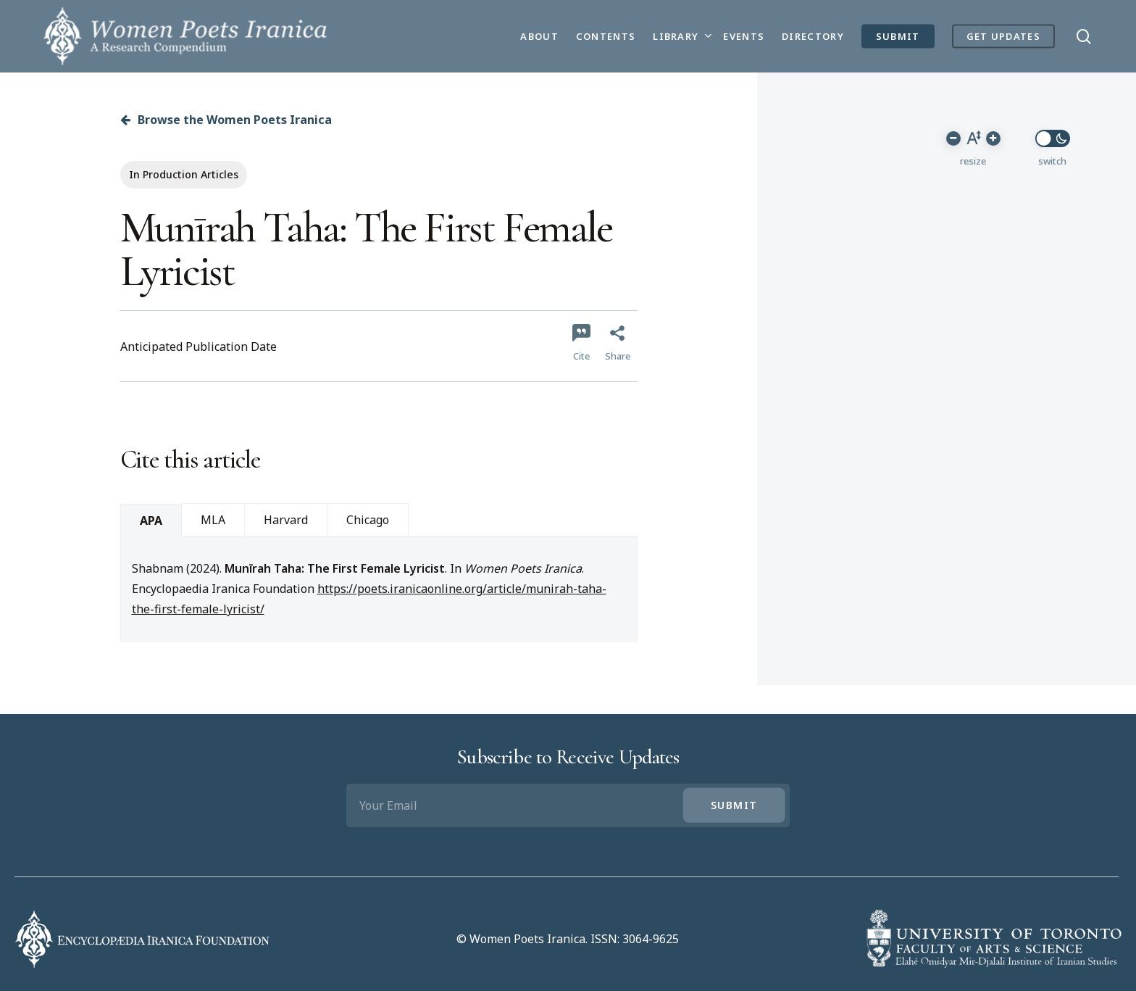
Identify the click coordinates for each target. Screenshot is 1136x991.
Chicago (367, 520)
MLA (213, 520)
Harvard (286, 520)
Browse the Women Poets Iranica (226, 120)
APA (151, 520)
